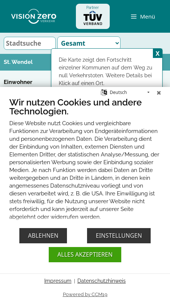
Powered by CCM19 (85, 294)
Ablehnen (43, 235)
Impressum (57, 281)
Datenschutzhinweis (101, 281)
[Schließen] (158, 88)
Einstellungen (119, 235)
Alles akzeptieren (85, 254)
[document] (85, 160)
